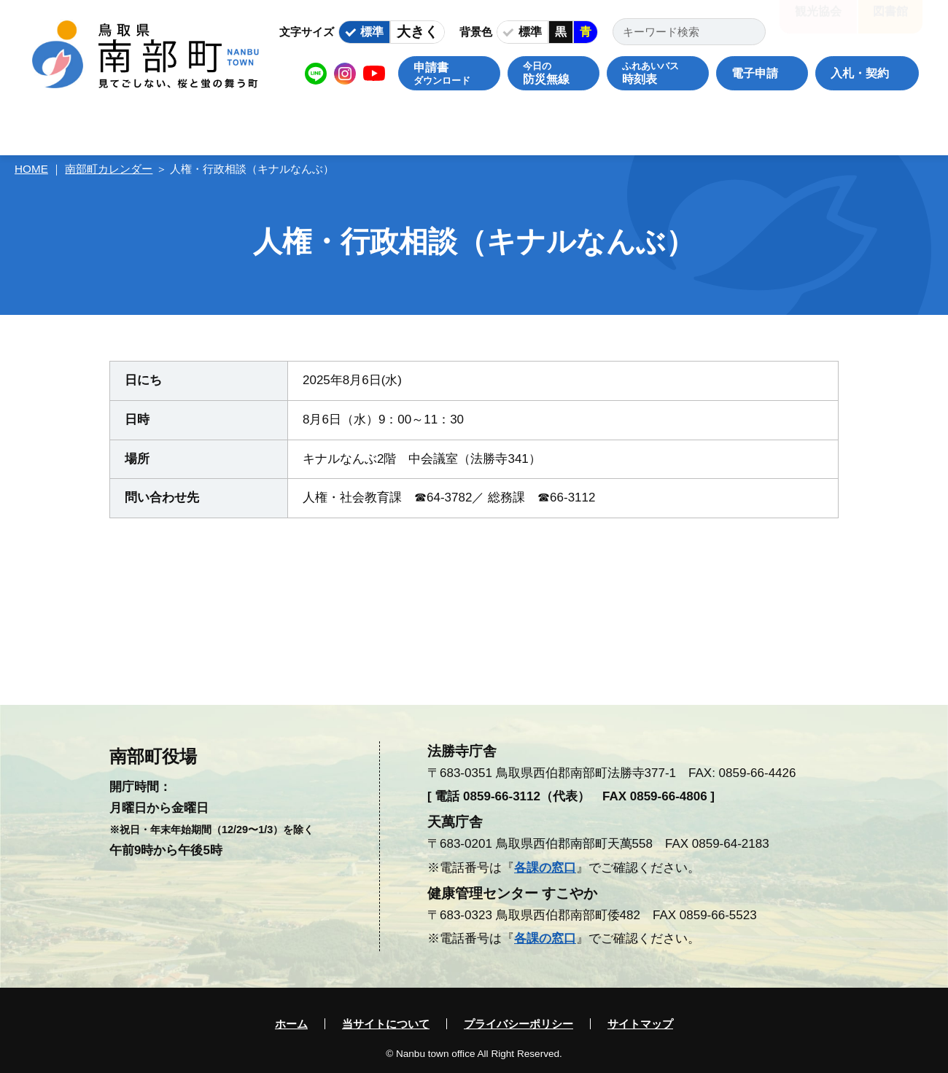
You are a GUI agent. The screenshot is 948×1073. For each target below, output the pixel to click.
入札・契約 (860, 73)
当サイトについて (386, 1023)
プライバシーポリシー (518, 1023)
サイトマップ (640, 1023)
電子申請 (754, 73)
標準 (372, 32)
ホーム (291, 1023)
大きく (417, 31)
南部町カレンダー (108, 169)
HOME (31, 169)
